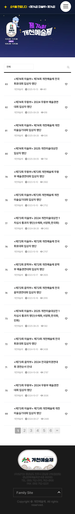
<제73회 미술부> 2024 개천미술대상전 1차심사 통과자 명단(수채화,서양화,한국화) (37, 220)
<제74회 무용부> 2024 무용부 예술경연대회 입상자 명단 (36, 104)
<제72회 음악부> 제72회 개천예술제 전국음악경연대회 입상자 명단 (37, 290)
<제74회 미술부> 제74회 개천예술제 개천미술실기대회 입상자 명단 (37, 128)
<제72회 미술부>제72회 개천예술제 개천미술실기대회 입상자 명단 (36, 197)
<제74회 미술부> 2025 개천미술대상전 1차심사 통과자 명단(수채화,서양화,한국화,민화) (37, 315)
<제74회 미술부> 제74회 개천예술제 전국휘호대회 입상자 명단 (42, 7)
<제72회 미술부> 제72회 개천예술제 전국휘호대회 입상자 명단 (37, 244)
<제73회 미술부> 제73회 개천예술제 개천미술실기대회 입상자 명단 (37, 411)
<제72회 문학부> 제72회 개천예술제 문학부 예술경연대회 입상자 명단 (37, 267)
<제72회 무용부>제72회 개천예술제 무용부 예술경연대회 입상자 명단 (36, 174)
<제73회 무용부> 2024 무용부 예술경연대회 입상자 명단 (36, 388)
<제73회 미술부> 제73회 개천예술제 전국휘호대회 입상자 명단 (37, 341)
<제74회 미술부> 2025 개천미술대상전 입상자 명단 (36, 151)
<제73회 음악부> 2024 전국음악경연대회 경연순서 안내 (36, 364)
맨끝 (57, 431)
